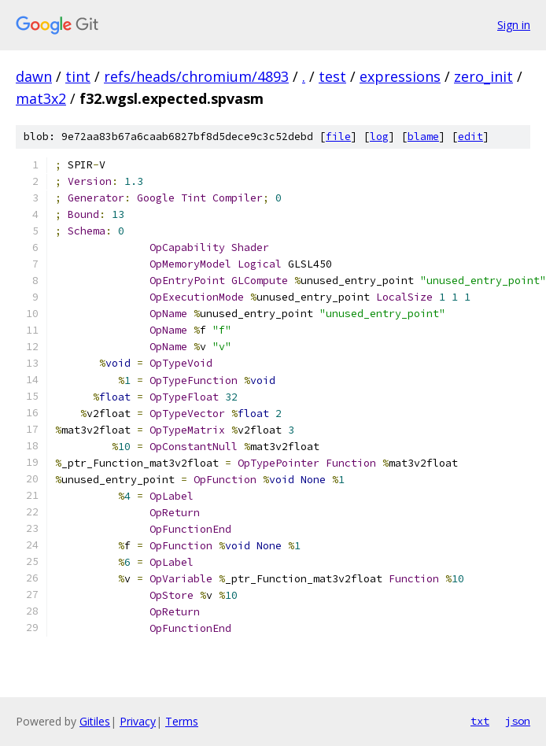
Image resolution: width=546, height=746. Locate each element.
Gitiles (94, 721)
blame (423, 136)
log (379, 136)
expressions (400, 76)
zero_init (483, 76)
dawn (34, 76)
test (332, 76)
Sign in (513, 24)
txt (479, 721)
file (338, 136)
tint (77, 76)
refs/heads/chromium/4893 (196, 76)
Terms (181, 721)
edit (470, 136)
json (517, 721)
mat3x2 (41, 98)
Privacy (138, 721)
